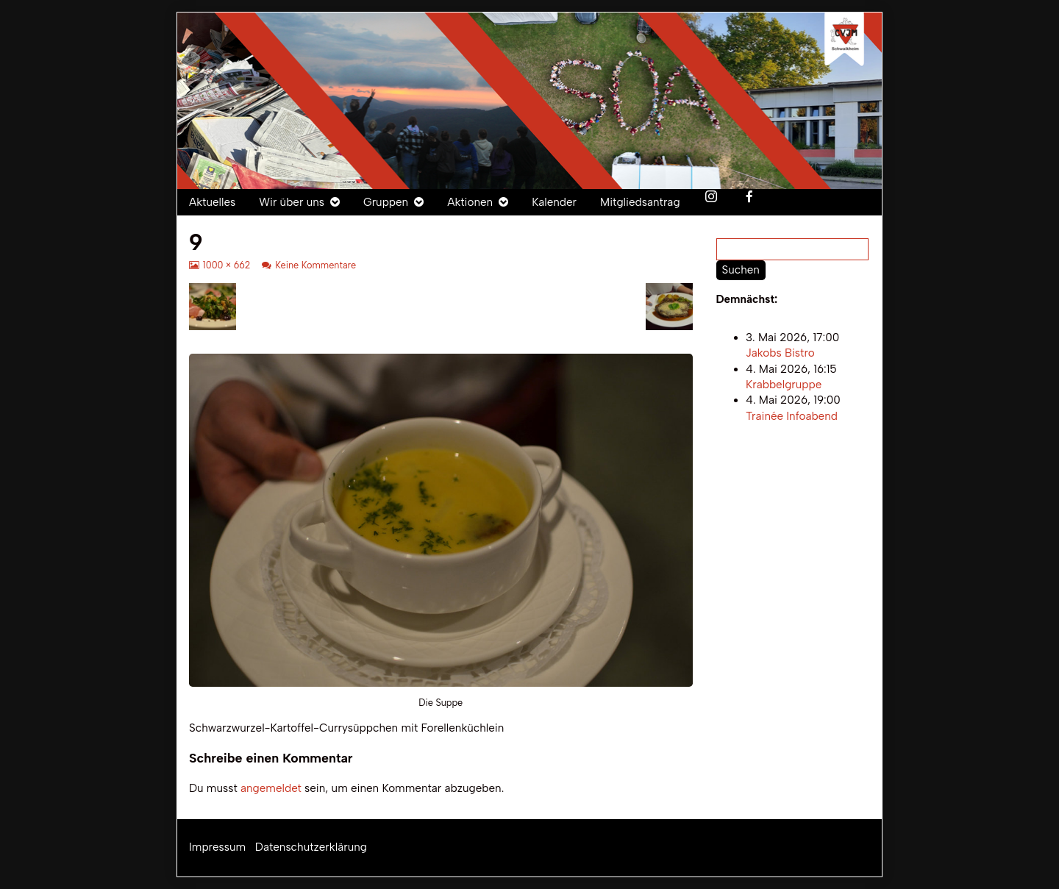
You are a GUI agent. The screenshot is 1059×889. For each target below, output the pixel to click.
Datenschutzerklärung (311, 847)
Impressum (217, 847)
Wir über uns (291, 202)
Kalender (554, 202)
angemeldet (271, 788)
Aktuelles (212, 202)
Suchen (741, 269)
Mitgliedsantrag (640, 202)
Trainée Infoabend (792, 416)
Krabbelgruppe (783, 384)
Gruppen (385, 202)
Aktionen (470, 202)
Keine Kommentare (315, 265)
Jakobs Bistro (780, 353)
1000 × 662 (226, 265)
